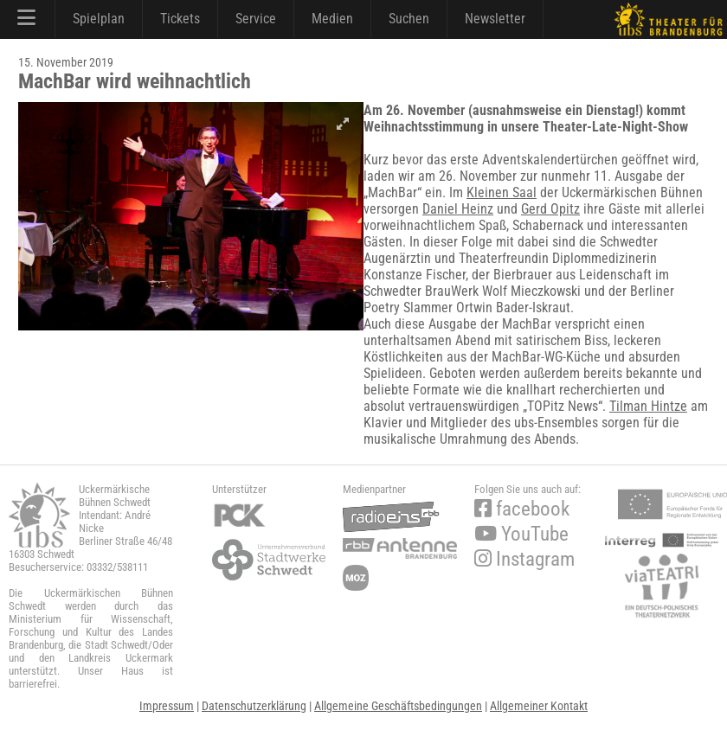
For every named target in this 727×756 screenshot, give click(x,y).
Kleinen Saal (501, 192)
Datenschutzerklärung (254, 706)
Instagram (524, 559)
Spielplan (99, 18)
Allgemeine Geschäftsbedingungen (398, 706)
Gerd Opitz (550, 209)
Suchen (409, 18)
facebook (521, 509)
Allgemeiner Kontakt (539, 706)
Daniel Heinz (457, 209)
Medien (332, 18)
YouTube (521, 534)
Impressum (166, 706)
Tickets (180, 18)
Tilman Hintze (648, 406)
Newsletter (495, 18)
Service (255, 18)
